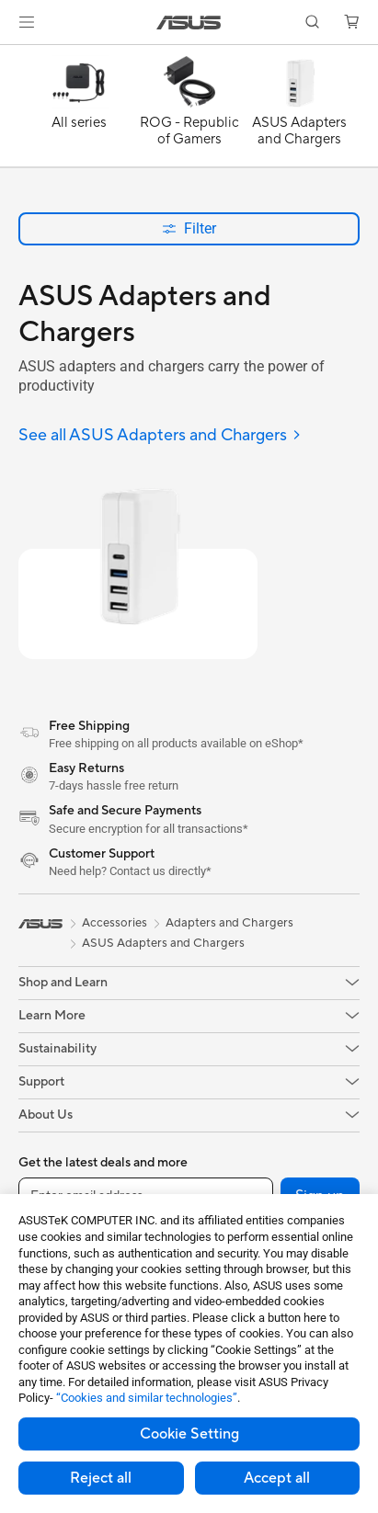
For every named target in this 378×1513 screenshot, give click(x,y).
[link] (189, 22)
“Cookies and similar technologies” (146, 1398)
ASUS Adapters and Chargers (163, 943)
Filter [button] (189, 228)
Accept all (277, 1478)
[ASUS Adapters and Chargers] (300, 110)
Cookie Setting (189, 1434)
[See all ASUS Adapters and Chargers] (160, 436)
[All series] (79, 110)
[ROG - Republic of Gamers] (189, 110)
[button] (26, 22)
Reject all (101, 1478)
